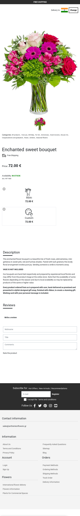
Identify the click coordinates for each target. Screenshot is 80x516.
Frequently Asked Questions (54, 444)
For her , (38, 135)
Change (73, 10)
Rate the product (10, 353)
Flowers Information (11, 489)
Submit (7, 360)
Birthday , (32, 135)
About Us (6, 444)
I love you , (24, 135)
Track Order (47, 478)
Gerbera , (33, 138)
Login (5, 465)
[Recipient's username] (36, 394)
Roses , (26, 138)
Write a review (10, 317)
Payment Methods (50, 465)
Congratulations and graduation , (13, 138)
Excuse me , (65, 135)
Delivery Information (51, 482)
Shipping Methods (50, 474)
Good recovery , (55, 135)
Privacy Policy (8, 453)
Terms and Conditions (12, 448)
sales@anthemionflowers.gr (14, 426)
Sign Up (6, 469)
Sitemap (46, 448)
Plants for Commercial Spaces (15, 493)
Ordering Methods (50, 469)
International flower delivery (14, 485)
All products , (16, 135)
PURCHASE (29, 235)
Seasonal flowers (42, 138)
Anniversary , (45, 135)
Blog (44, 453)
